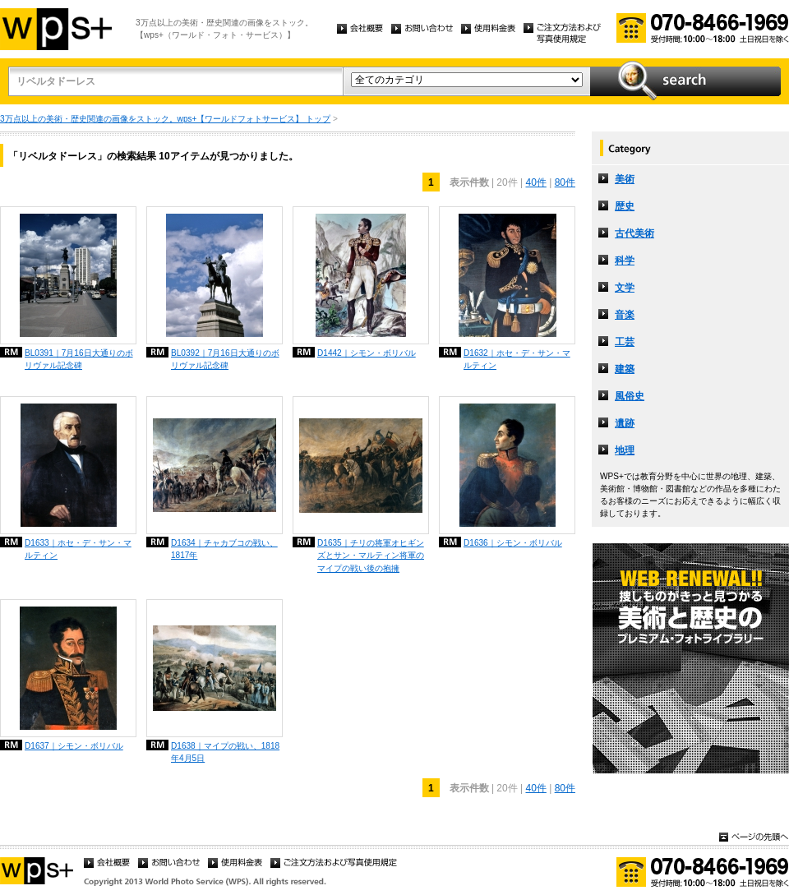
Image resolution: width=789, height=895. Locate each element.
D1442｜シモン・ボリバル (366, 353)
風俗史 (629, 396)
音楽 (624, 315)
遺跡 (624, 423)
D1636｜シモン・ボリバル (513, 542)
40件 (535, 182)
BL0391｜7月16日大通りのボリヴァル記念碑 (79, 359)
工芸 (624, 342)
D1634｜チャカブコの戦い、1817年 (224, 549)
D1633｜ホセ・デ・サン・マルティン (78, 549)
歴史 (624, 206)
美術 (624, 179)
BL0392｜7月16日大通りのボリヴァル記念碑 (225, 359)
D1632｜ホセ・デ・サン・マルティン (517, 359)
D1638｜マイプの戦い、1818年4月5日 (225, 752)
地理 (624, 450)
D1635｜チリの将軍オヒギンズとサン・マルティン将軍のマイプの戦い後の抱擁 (370, 555)
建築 (624, 369)
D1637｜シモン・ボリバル (74, 745)
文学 (624, 287)
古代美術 (634, 233)
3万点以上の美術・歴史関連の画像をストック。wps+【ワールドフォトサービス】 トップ (165, 118)
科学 (624, 260)
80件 (565, 182)
